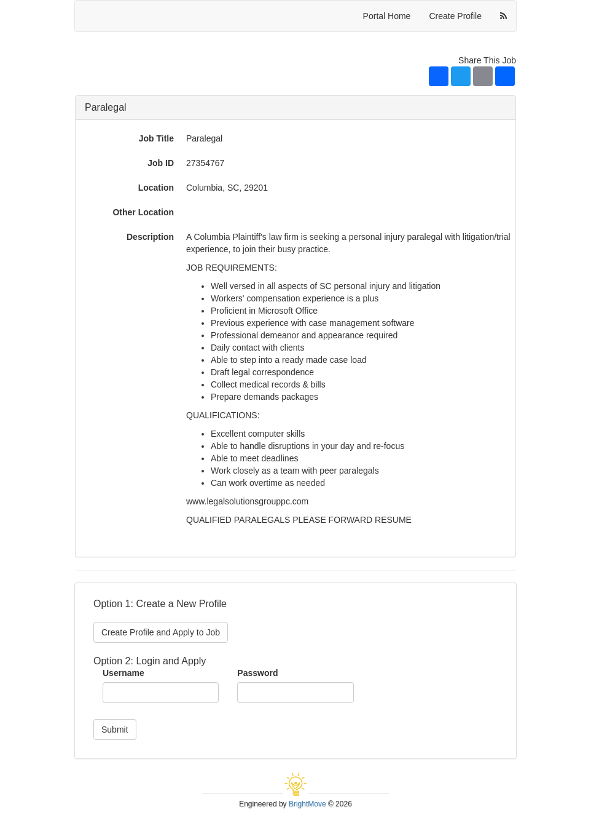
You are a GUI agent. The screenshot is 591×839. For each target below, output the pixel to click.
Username (123, 673)
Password (257, 673)
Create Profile (455, 16)
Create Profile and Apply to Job (160, 632)
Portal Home (387, 16)
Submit (114, 729)
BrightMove (307, 804)
